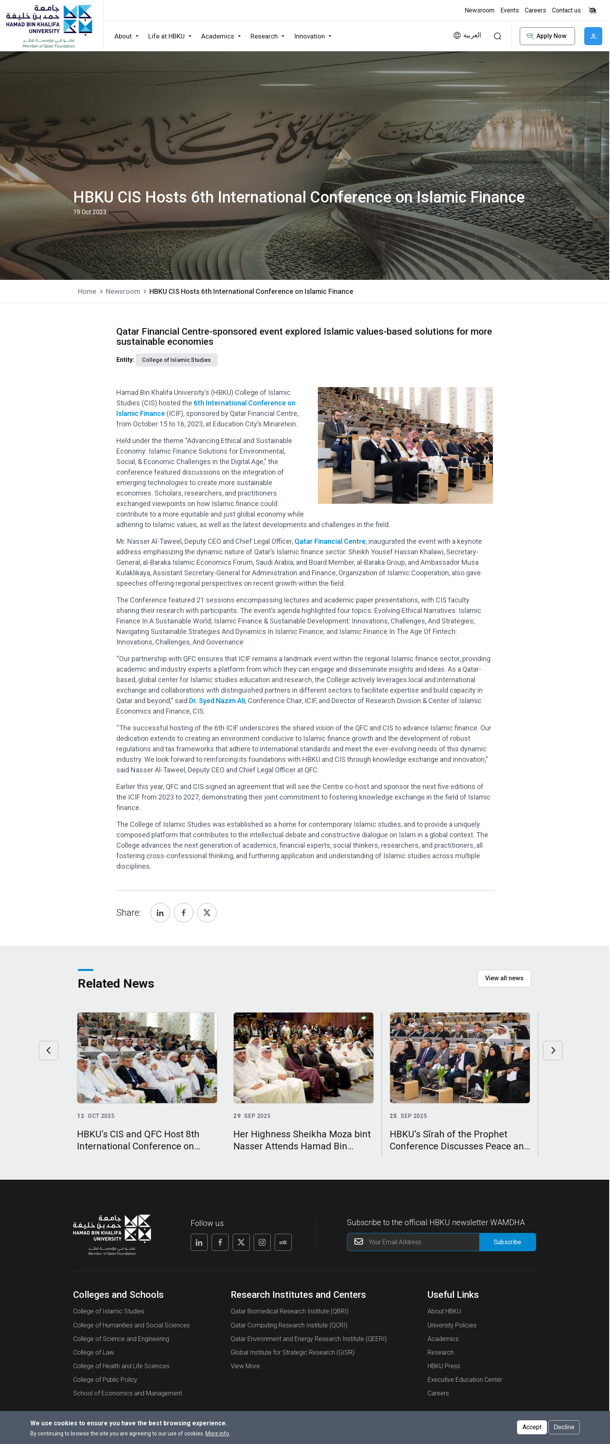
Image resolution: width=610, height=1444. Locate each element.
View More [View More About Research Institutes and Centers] (245, 1366)
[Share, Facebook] (183, 912)
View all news (504, 978)
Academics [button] (217, 36)
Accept (532, 1427)
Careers (438, 1393)
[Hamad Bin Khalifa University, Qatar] (48, 26)
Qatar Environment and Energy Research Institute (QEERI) (309, 1339)
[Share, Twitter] (207, 912)
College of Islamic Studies (108, 1311)
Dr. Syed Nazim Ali (217, 701)
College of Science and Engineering (121, 1339)
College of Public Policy (105, 1379)
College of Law (93, 1352)
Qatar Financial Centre (330, 541)
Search (497, 36)
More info (217, 1433)
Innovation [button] (309, 36)
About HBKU (444, 1311)
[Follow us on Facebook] (220, 1242)
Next (553, 1050)
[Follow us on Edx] (283, 1242)
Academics (443, 1339)
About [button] (123, 36)
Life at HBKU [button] (166, 36)
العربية (472, 35)
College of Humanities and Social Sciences (131, 1325)
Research (441, 1352)
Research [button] (264, 36)
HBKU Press (444, 1366)
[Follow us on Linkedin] (199, 1242)
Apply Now (545, 36)
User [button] (593, 36)
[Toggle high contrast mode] (591, 10)
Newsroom (123, 291)
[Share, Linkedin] (160, 912)
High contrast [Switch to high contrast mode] (592, 10)
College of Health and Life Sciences (121, 1366)
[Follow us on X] (241, 1242)
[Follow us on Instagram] (262, 1242)
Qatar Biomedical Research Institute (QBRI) (290, 1311)
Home (87, 291)
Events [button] (509, 10)
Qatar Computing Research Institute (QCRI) (289, 1325)
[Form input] (507, 1242)
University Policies (452, 1325)
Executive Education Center (465, 1379)
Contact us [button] (566, 10)
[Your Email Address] (441, 1242)
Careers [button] (535, 10)
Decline (564, 1427)
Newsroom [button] (479, 10)
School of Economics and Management (127, 1393)
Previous (48, 1050)
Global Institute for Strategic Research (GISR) (292, 1352)
